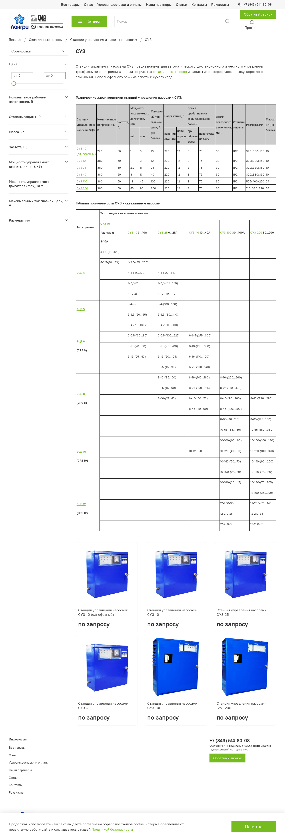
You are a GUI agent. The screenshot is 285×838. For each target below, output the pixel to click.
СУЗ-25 (162, 232)
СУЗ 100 (82, 181)
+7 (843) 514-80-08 (255, 4)
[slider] (13, 83)
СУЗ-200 (256, 232)
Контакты (199, 4)
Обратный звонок (258, 14)
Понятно (254, 826)
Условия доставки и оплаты (119, 4)
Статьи (181, 4)
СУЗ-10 (132, 232)
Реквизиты (220, 4)
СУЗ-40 (194, 232)
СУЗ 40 (81, 174)
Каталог (89, 21)
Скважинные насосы (45, 39)
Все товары (70, 4)
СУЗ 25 (81, 168)
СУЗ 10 (81, 161)
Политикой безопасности (112, 829)
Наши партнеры (158, 4)
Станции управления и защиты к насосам (103, 39)
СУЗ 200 (82, 188)
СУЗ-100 (225, 232)
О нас (88, 4)
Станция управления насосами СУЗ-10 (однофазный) (103, 612)
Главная (15, 39)
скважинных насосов (170, 71)
